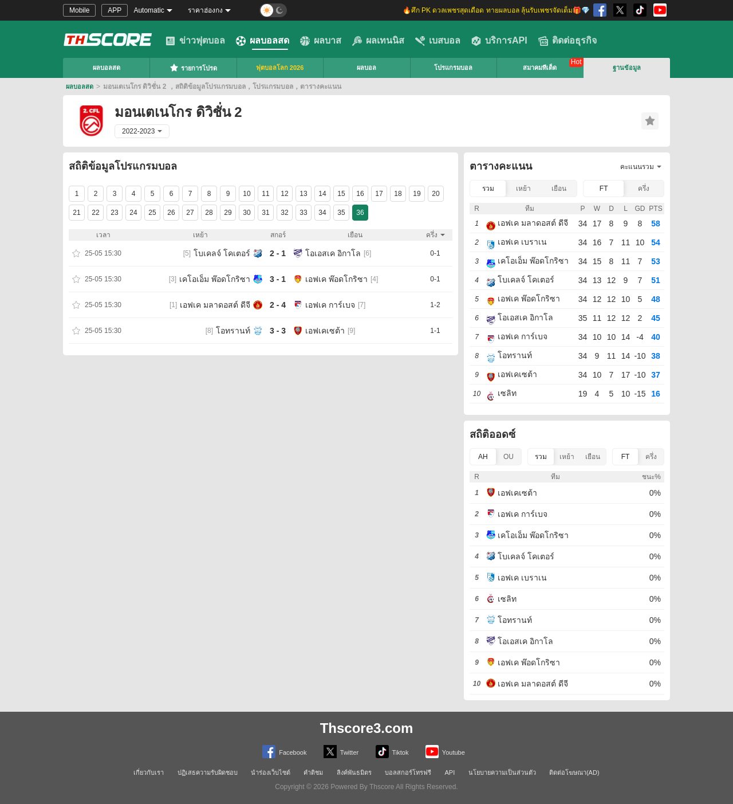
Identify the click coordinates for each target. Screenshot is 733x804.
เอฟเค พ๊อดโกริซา (336, 279)
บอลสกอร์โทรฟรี (408, 772)
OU (508, 457)
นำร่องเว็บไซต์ (270, 772)
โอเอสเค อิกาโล (333, 253)
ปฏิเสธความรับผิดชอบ (208, 772)
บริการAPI (499, 41)
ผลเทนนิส (378, 41)
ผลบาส (320, 41)
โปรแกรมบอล (453, 67)
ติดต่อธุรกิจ (567, 41)
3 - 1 (278, 279)
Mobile (79, 10)
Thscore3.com (366, 728)
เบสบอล (437, 41)
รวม (488, 189)
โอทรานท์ (233, 330)
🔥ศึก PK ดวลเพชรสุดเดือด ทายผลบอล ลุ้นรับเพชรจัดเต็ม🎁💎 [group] (496, 10)
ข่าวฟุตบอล (195, 41)
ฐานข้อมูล (627, 67)
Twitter (341, 751)
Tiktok (392, 751)
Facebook (284, 751)
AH (483, 457)
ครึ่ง (643, 189)
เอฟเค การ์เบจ (330, 304)
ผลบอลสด (262, 41)
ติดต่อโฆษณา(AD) (574, 772)
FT (604, 189)
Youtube (445, 751)
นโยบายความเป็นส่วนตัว (502, 772)
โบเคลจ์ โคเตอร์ (222, 253)
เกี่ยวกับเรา (148, 772)
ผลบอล (366, 67)
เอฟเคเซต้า (325, 330)
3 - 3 (278, 330)
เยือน (558, 189)
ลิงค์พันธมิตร (354, 772)
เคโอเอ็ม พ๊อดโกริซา (214, 279)
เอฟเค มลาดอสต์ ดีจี (215, 304)
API (450, 772)
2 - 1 (278, 253)
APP (114, 10)
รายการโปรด (193, 67)
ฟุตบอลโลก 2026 (280, 67)
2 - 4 (278, 304)
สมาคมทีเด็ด (540, 67)
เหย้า (523, 189)
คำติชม (313, 772)
